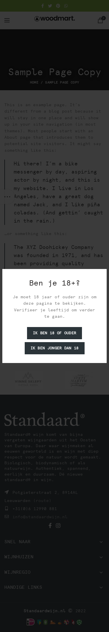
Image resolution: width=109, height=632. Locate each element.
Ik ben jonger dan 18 (55, 348)
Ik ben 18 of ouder (54, 333)
